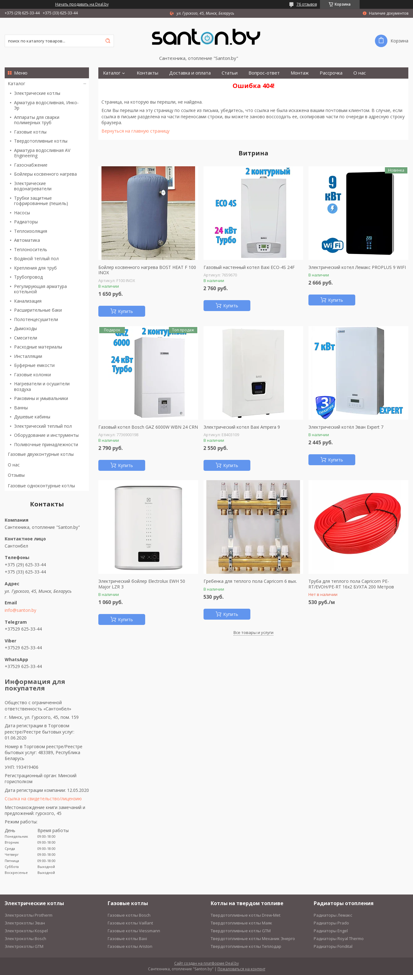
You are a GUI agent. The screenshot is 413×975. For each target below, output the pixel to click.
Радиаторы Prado (331, 923)
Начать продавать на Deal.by (82, 4)
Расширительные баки (38, 310)
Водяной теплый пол (36, 258)
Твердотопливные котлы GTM (241, 931)
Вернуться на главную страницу (135, 131)
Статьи (230, 73)
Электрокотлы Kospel (26, 931)
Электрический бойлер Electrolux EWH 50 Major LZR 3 (141, 583)
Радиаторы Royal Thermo (339, 938)
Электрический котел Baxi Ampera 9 (242, 427)
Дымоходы (25, 328)
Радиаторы (26, 222)
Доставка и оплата (190, 73)
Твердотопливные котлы (40, 141)
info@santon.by (20, 610)
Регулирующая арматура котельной (40, 289)
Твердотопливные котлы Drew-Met (245, 915)
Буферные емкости (34, 365)
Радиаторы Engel (331, 931)
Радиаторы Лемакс (333, 915)
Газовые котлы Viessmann (134, 931)
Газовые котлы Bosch (129, 915)
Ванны (21, 408)
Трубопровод (28, 277)
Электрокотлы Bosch (25, 938)
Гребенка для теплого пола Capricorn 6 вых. (250, 581)
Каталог (16, 83)
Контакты (147, 73)
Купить (125, 311)
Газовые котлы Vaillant (130, 923)
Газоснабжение (30, 165)
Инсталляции (28, 356)
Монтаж (300, 73)
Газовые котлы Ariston (130, 946)
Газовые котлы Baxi (127, 938)
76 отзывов (307, 4)
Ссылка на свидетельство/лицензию (43, 799)
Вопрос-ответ (264, 73)
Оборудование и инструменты (46, 435)
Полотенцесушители (36, 319)
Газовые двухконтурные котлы (41, 454)
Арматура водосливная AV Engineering (42, 153)
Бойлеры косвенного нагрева (45, 174)
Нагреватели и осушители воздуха (42, 386)
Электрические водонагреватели (33, 186)
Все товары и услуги (253, 632)
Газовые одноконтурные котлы (41, 486)
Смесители (25, 338)
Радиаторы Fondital (333, 946)
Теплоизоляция (30, 231)
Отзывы (16, 475)
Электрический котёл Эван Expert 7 (345, 427)
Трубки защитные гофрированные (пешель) (41, 201)
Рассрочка (331, 73)
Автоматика (27, 240)
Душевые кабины (32, 417)
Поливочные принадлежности (46, 444)
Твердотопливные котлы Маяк (241, 923)
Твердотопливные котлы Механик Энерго (253, 938)
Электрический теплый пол (43, 426)
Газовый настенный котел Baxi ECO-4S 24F (249, 267)
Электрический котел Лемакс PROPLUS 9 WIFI (357, 267)
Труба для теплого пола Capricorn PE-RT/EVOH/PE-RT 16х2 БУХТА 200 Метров (351, 583)
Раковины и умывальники (41, 398)
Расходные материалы (38, 347)
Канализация (28, 301)
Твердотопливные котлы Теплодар (246, 946)
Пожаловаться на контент (241, 969)
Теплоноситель (30, 249)
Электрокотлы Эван (25, 923)
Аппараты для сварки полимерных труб (36, 120)
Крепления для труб (35, 268)
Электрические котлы (37, 93)
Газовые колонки (32, 375)
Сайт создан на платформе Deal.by (206, 963)
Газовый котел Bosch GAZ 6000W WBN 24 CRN (148, 427)
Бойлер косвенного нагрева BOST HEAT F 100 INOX (147, 270)
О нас (14, 465)
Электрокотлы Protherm (28, 915)
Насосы (22, 213)
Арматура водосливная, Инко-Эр (46, 105)
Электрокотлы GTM (24, 946)
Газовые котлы (30, 132)
